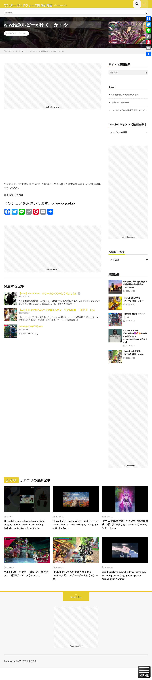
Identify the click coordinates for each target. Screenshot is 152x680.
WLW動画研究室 (29, 673)
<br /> (52, 150)
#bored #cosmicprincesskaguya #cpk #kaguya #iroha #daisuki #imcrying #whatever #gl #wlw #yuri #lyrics (26, 532)
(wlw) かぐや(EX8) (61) (31, 328)
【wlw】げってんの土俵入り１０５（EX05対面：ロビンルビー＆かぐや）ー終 (74, 586)
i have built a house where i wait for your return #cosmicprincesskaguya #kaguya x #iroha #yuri (76, 530)
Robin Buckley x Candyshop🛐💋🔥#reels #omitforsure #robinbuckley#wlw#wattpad (135, 341)
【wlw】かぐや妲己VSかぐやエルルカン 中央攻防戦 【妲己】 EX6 (57, 312)
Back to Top (75, 609)
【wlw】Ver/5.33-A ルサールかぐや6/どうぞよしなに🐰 (49, 295)
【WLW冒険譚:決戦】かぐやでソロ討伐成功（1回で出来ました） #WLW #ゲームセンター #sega (125, 530)
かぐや (23, 36)
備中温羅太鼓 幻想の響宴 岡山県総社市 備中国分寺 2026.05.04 (135, 289)
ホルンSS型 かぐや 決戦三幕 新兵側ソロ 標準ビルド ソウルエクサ (26, 586)
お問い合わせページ (120, 104)
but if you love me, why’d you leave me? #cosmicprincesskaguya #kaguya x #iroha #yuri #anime (124, 586)
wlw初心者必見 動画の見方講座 (126, 97)
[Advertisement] (52, 86)
